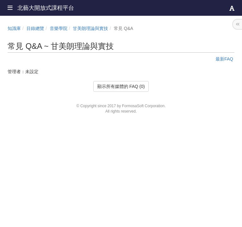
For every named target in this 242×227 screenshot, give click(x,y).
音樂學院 (58, 28)
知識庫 (14, 28)
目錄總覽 (35, 28)
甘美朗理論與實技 (90, 28)
